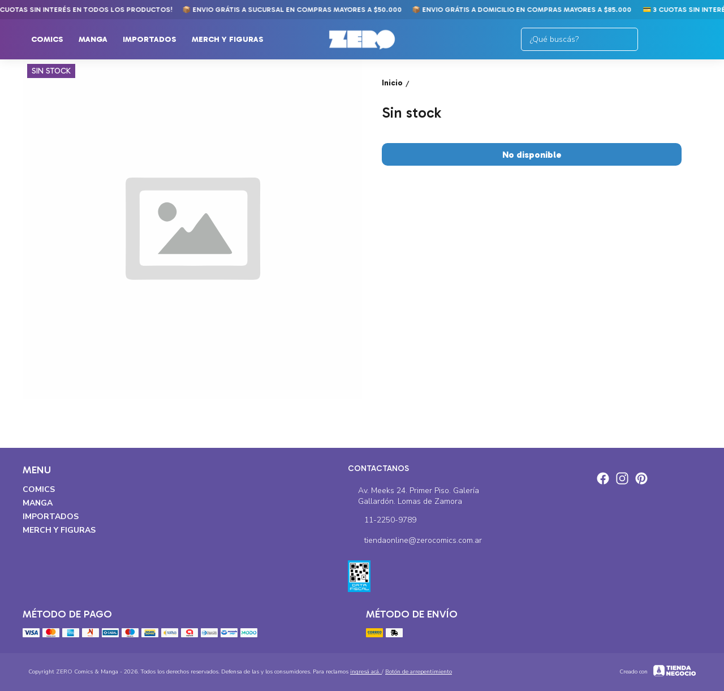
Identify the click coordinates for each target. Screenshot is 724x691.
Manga (99, 39)
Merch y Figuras (233, 39)
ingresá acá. (366, 672)
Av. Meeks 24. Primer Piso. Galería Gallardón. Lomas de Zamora (414, 496)
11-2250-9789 (382, 521)
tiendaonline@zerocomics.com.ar (415, 541)
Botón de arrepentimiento (418, 672)
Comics (53, 39)
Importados (155, 39)
